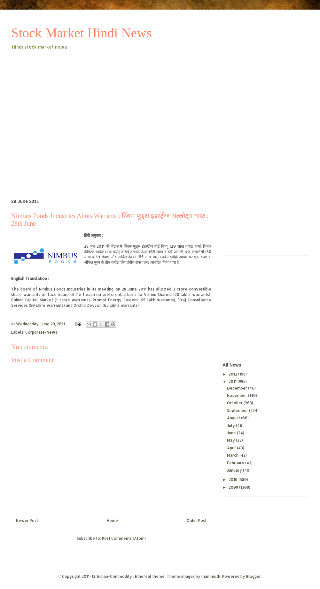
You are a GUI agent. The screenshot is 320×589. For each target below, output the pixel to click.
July (231, 425)
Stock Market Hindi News (81, 33)
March (233, 455)
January (235, 470)
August (234, 417)
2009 (234, 487)
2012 (233, 374)
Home (112, 520)
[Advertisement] (60, 114)
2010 (233, 479)
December (237, 388)
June (232, 432)
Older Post (197, 520)
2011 (233, 381)
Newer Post (27, 520)
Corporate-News (41, 332)
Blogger (253, 576)
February (236, 463)
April (232, 448)
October (235, 402)
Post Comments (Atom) (124, 538)
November (237, 395)
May (231, 440)
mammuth (210, 576)
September (238, 410)
